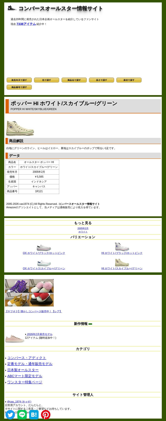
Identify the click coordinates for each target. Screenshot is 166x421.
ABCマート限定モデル (24, 376)
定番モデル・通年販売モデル (30, 364)
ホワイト (83, 231)
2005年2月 (83, 228)
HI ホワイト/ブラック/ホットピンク (121, 251)
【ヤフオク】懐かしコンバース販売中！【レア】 (33, 311)
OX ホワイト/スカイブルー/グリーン (44, 267)
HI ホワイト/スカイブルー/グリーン (121, 267)
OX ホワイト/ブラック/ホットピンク (44, 251)
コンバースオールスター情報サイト (60, 8)
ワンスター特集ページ (24, 382)
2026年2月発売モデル (39, 334)
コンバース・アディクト (26, 358)
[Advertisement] (83, 51)
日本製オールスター (23, 370)
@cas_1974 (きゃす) (19, 401)
